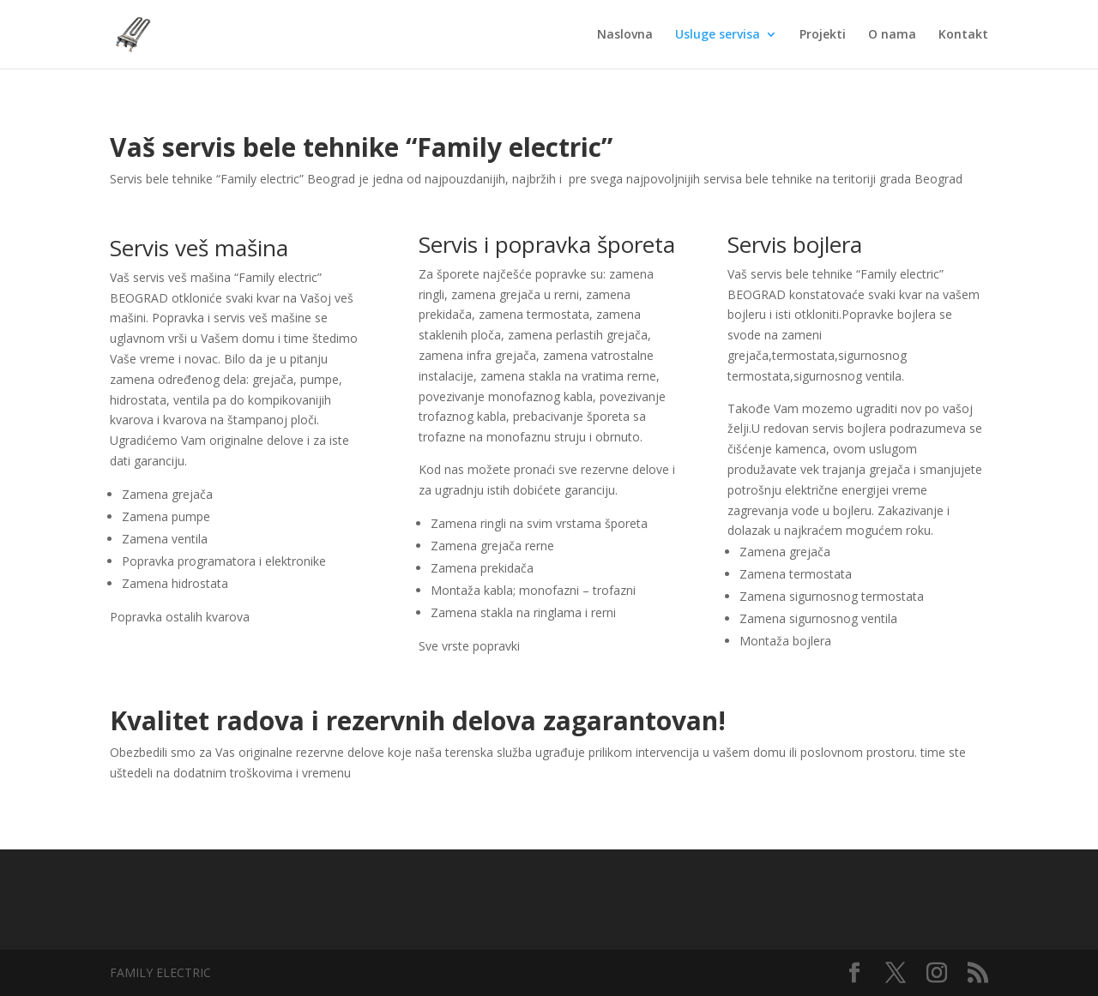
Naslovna (625, 35)
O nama (892, 35)
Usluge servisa (717, 35)
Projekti (822, 35)
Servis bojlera (794, 244)
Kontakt (963, 35)
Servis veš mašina (199, 247)
